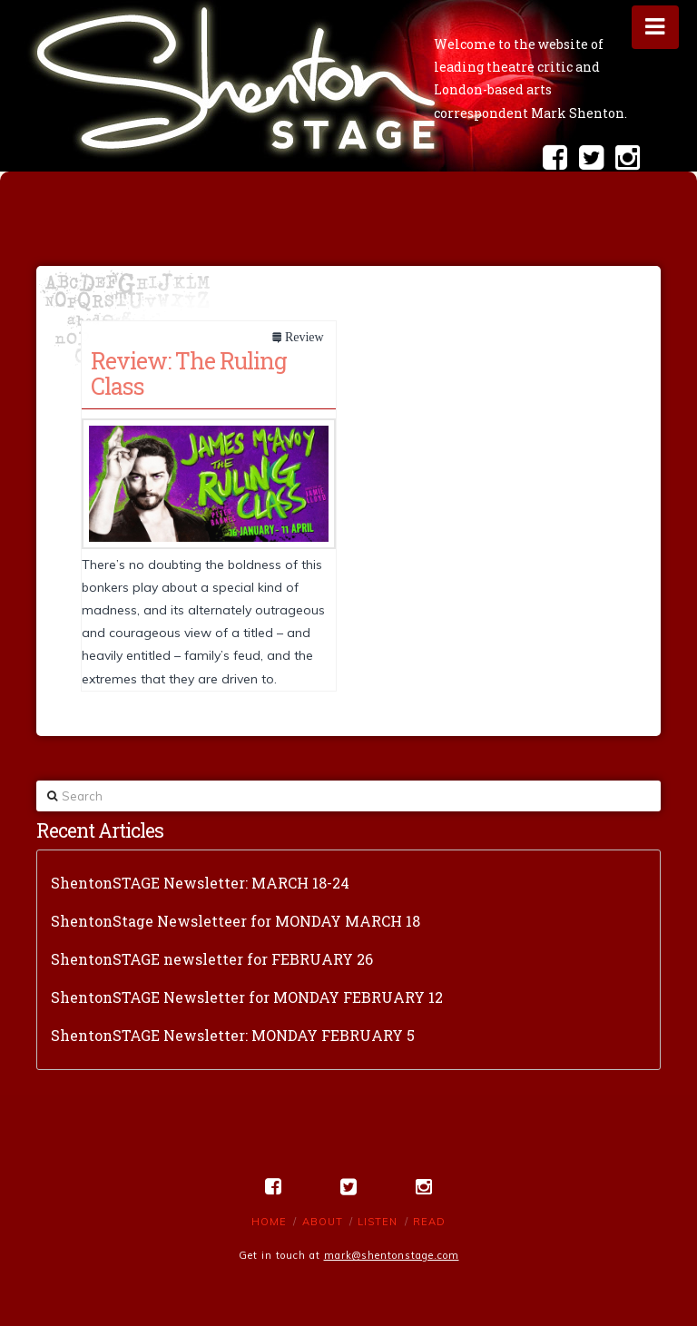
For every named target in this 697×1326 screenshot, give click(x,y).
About (322, 1221)
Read (429, 1221)
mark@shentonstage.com (391, 1255)
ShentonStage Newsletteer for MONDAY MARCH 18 (235, 920)
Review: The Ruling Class (189, 373)
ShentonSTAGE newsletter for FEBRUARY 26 (212, 958)
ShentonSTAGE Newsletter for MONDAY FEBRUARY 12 (247, 997)
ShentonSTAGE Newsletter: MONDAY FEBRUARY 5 (233, 1035)
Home (269, 1221)
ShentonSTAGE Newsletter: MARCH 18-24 (200, 882)
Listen (378, 1221)
